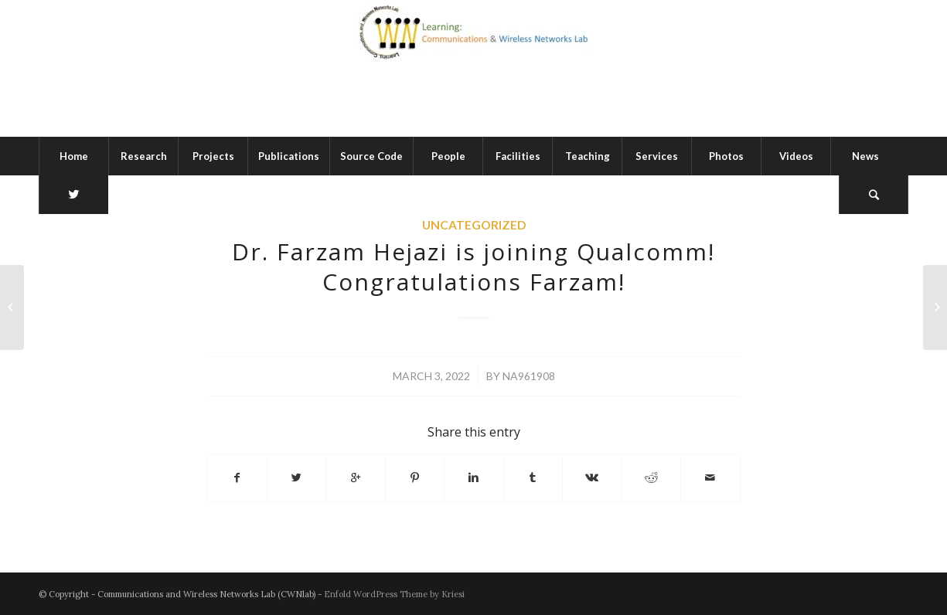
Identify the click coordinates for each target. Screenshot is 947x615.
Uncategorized (474, 225)
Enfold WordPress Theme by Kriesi (394, 594)
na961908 (528, 375)
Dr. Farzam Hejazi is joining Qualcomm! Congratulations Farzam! (473, 266)
